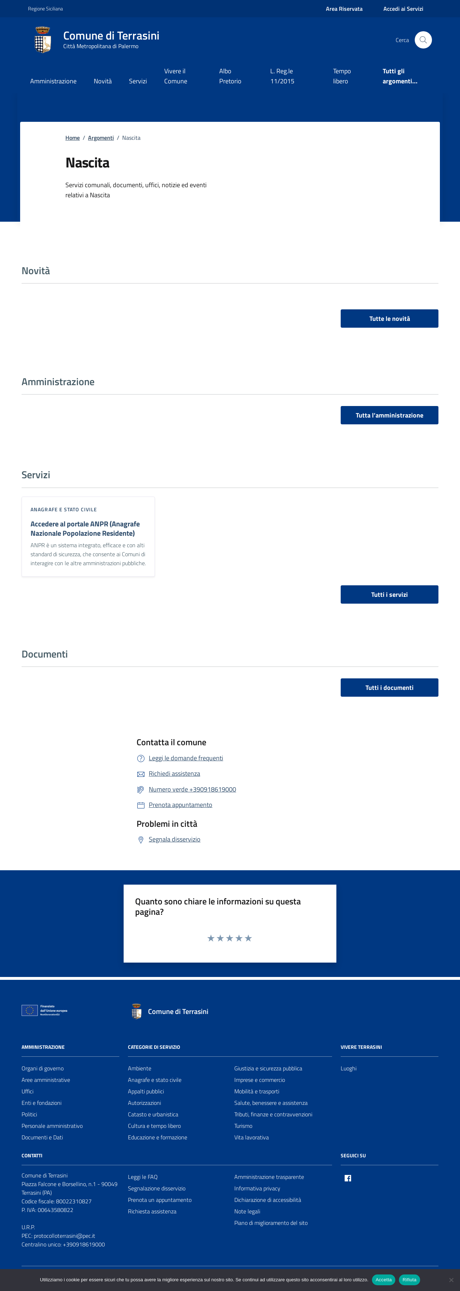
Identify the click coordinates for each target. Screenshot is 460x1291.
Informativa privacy (257, 1188)
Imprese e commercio (259, 1079)
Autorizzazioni (144, 1102)
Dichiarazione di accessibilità (267, 1199)
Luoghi (348, 1068)
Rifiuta (409, 1279)
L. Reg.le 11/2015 (282, 76)
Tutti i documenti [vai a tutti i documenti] (389, 687)
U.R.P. (28, 1227)
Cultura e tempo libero (154, 1125)
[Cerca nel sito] (423, 40)
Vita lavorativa (251, 1137)
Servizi (138, 81)
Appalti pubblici (146, 1091)
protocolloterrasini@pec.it (64, 1235)
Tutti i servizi (389, 594)
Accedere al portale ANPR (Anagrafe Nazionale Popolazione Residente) (85, 528)
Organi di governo (43, 1068)
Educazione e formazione (157, 1137)
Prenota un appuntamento (160, 1199)
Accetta (384, 1279)
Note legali (247, 1211)
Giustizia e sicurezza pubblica (268, 1068)
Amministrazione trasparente (269, 1176)
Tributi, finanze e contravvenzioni (273, 1114)
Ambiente (139, 1068)
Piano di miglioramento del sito (271, 1222)
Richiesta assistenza (152, 1211)
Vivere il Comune (175, 76)
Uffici (27, 1091)
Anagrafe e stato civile (64, 509)
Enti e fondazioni (41, 1102)
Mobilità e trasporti (256, 1091)
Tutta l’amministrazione (389, 415)
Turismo (243, 1125)
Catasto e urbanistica (153, 1114)
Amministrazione (53, 81)
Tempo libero (342, 76)
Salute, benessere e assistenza (271, 1102)
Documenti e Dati (42, 1137)
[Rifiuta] (451, 1279)
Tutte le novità (389, 318)
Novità (103, 81)
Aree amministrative (46, 1079)
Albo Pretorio (230, 76)
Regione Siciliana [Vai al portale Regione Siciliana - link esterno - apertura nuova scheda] (45, 8)
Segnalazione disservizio (156, 1188)
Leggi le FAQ (143, 1176)
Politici (29, 1114)
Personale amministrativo (52, 1125)
